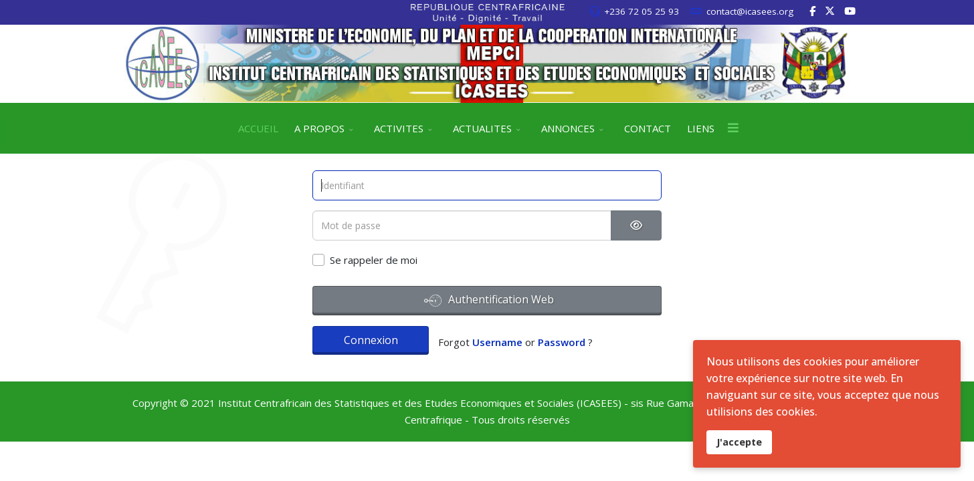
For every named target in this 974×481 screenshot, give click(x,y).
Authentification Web (489, 300)
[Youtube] (850, 10)
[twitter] (830, 10)
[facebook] (812, 10)
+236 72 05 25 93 (641, 11)
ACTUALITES (482, 128)
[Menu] (733, 128)
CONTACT (647, 128)
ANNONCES (568, 128)
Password (561, 342)
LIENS (700, 128)
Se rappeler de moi (373, 260)
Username (497, 342)
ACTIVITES (398, 128)
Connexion (371, 340)
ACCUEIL (258, 128)
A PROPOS (319, 128)
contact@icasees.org (749, 11)
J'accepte (739, 442)
